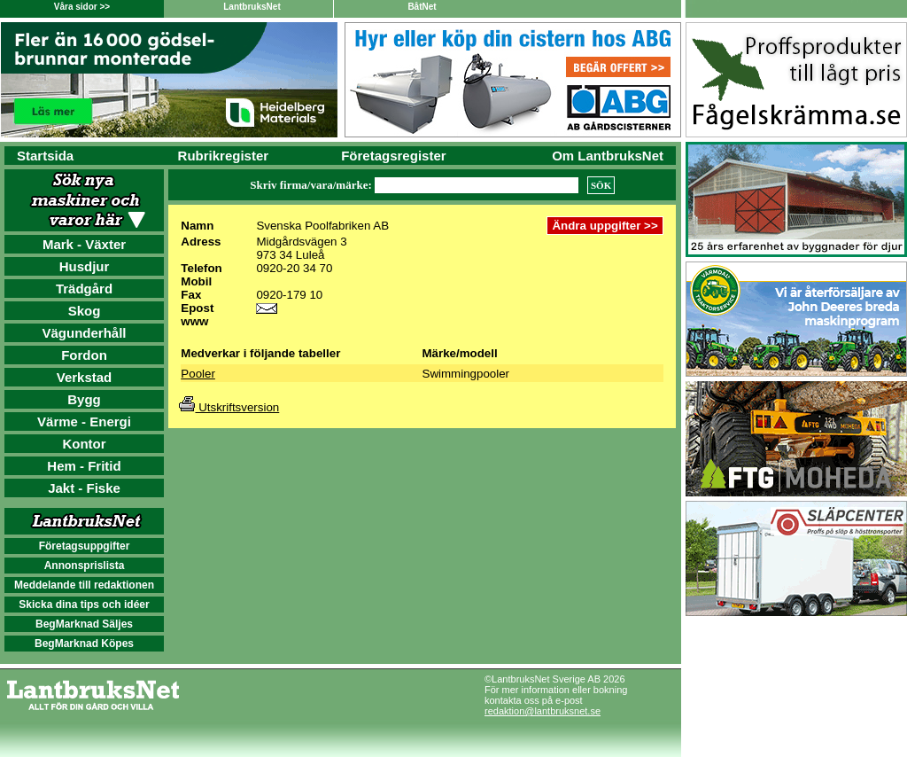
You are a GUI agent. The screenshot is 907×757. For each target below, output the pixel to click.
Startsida (45, 155)
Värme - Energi (84, 421)
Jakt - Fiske (84, 488)
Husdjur (84, 266)
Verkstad (84, 377)
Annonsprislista (84, 565)
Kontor (83, 443)
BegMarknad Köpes (84, 643)
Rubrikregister (223, 155)
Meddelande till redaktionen (84, 585)
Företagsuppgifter (84, 546)
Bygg (84, 399)
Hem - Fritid (83, 465)
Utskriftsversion (229, 407)
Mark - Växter (84, 244)
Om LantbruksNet (607, 155)
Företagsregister (393, 155)
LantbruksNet (251, 7)
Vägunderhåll (84, 332)
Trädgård (84, 288)
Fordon (84, 355)
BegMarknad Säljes (84, 624)
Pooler (198, 373)
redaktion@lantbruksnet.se (543, 711)
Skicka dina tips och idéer (84, 604)
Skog (84, 310)
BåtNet (421, 7)
